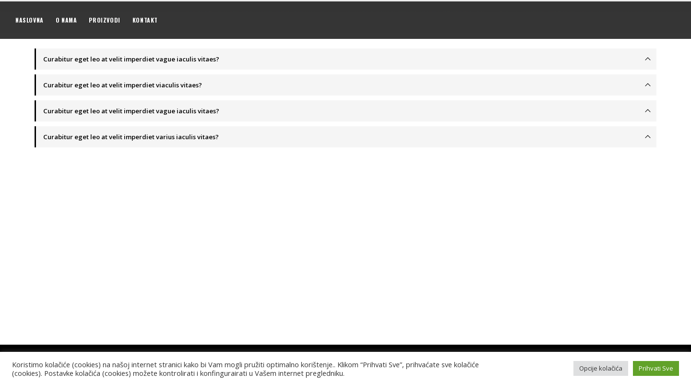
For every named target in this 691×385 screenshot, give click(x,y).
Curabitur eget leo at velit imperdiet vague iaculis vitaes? (131, 59)
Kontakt (145, 20)
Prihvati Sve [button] (656, 368)
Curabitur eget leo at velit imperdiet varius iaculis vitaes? (131, 136)
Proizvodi (104, 20)
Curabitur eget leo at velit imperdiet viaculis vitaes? (122, 85)
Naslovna (29, 20)
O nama (66, 20)
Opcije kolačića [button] (600, 368)
